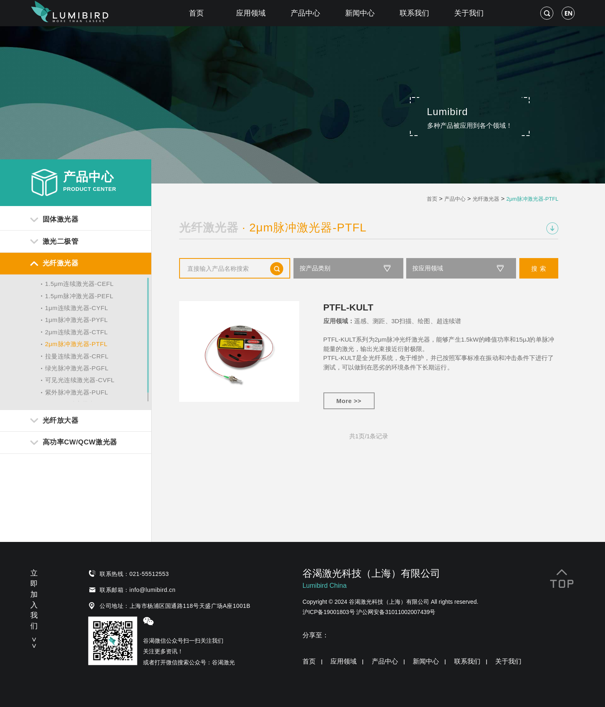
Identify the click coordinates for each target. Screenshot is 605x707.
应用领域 (251, 13)
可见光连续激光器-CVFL (80, 379)
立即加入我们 (34, 607)
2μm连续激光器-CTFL (76, 332)
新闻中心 (360, 13)
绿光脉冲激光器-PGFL (77, 368)
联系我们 (414, 13)
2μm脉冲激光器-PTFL (76, 343)
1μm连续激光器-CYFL (76, 307)
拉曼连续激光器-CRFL (77, 356)
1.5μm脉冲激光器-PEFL (79, 295)
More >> (349, 400)
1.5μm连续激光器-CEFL (79, 283)
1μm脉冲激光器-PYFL (76, 319)
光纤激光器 (486, 199)
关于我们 (469, 13)
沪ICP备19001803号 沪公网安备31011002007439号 (369, 612)
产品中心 (305, 13)
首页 (196, 13)
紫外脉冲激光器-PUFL (76, 392)
